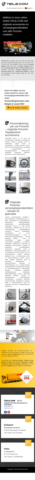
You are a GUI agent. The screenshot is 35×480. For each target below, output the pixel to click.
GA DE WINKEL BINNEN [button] (17, 108)
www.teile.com (8, 406)
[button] (2, 33)
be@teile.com (8, 408)
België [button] (28, 8)
